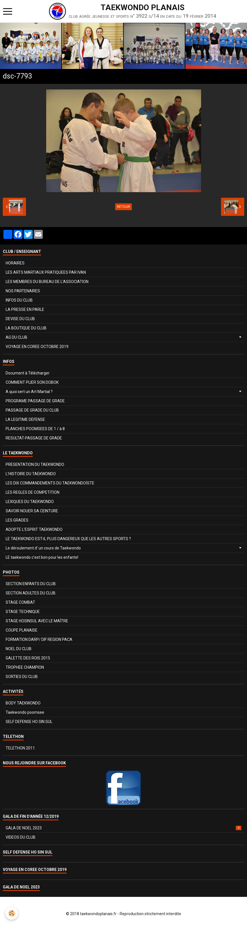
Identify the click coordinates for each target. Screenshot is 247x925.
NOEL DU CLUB (19, 648)
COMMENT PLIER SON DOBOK (32, 382)
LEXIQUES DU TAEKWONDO (30, 501)
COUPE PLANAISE (21, 630)
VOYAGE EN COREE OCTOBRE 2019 (37, 346)
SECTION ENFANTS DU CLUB (31, 584)
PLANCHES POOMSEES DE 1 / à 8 (35, 428)
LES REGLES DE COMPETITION (32, 492)
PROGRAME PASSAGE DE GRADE (35, 401)
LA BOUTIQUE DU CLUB (26, 328)
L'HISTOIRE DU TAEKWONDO (31, 474)
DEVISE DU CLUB (20, 318)
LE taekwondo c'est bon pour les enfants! (42, 557)
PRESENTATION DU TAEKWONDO (35, 464)
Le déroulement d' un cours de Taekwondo (43, 548)
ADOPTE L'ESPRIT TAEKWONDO (34, 529)
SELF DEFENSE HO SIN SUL (29, 721)
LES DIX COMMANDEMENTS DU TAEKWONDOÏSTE (50, 483)
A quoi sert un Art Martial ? (29, 391)
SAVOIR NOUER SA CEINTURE (32, 511)
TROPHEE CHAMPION (25, 667)
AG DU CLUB (16, 337)
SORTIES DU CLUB (22, 676)
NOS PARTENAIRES (23, 291)
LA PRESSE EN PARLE (25, 309)
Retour (123, 207)
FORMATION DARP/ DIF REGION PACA (39, 639)
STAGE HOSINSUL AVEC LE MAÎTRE (37, 621)
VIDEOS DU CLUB (20, 837)
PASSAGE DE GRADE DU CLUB (32, 410)
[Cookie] (12, 913)
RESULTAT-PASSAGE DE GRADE (34, 438)
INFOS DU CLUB (19, 300)
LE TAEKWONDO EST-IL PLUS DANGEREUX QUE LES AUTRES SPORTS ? (68, 538)
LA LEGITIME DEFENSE (25, 419)
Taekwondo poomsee (25, 712)
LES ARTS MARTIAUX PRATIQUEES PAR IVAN (46, 272)
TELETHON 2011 (20, 748)
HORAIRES (15, 263)
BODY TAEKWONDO (23, 703)
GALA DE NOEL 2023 (123, 828)
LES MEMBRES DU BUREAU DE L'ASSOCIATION (47, 281)
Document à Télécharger (28, 373)
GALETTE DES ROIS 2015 (28, 658)
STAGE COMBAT (20, 602)
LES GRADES (17, 520)
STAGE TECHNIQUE (23, 611)
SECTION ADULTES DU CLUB (30, 593)
